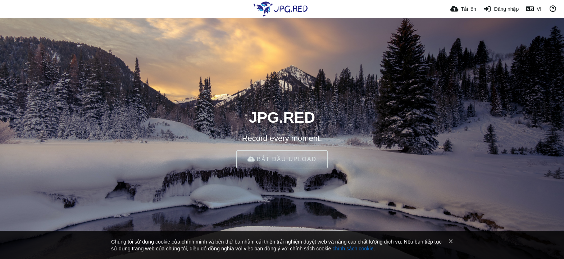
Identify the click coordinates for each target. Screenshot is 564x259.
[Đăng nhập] (501, 9)
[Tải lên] (463, 9)
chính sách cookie (352, 248)
